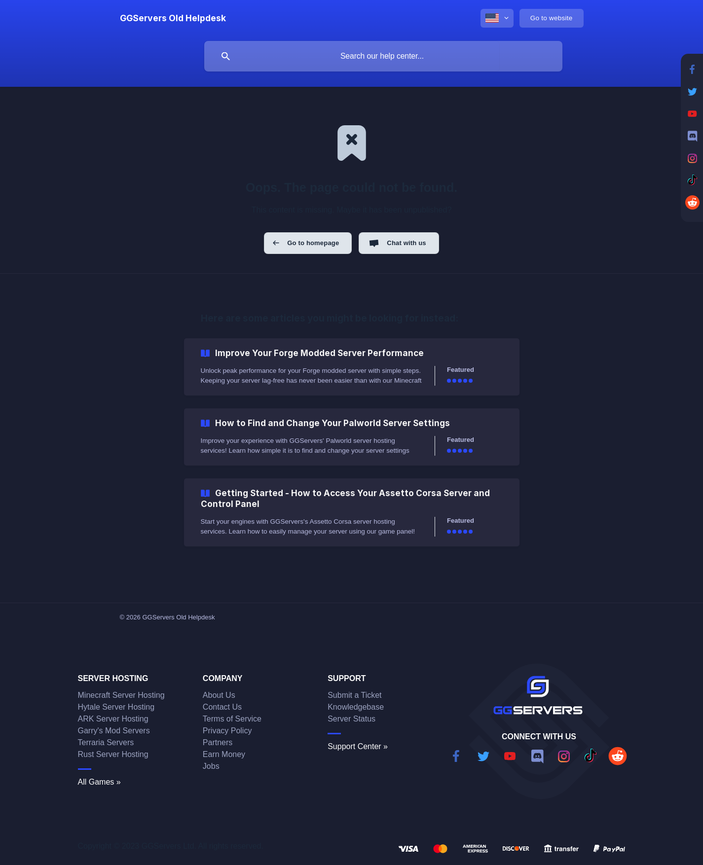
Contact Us (222, 707)
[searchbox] (383, 56)
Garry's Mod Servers (114, 730)
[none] (173, 18)
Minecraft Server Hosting (121, 695)
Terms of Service (232, 719)
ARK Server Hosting (113, 719)
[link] (351, 367)
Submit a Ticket (354, 695)
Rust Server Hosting (113, 754)
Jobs (211, 766)
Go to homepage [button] (313, 243)
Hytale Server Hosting (116, 707)
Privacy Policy (227, 730)
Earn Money (224, 754)
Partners (217, 742)
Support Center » (358, 746)
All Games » (99, 782)
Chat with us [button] (406, 243)
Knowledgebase (356, 707)
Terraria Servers (106, 742)
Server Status (351, 719)
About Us (219, 695)
